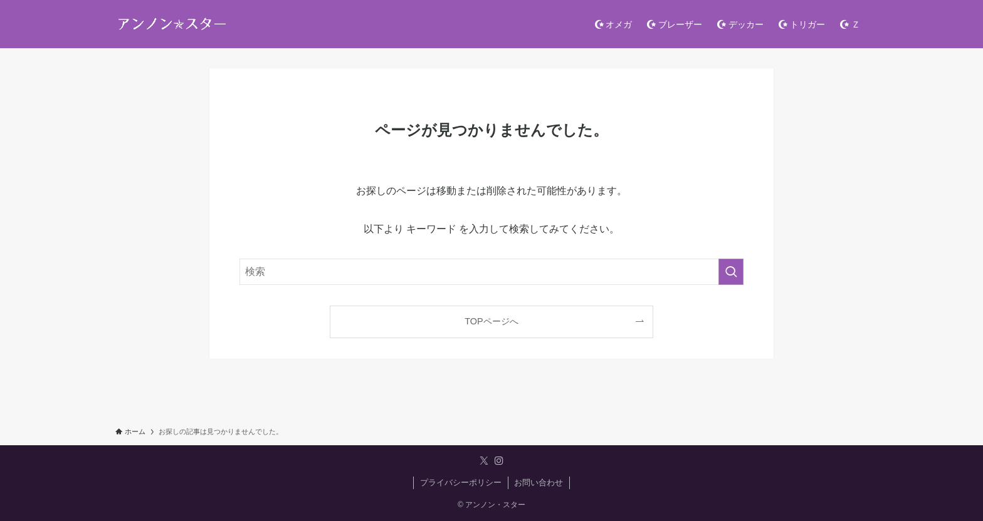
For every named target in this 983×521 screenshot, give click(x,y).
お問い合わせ (538, 482)
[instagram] (499, 461)
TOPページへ (491, 321)
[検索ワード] (491, 272)
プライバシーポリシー (461, 482)
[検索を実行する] (731, 272)
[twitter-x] (484, 461)
